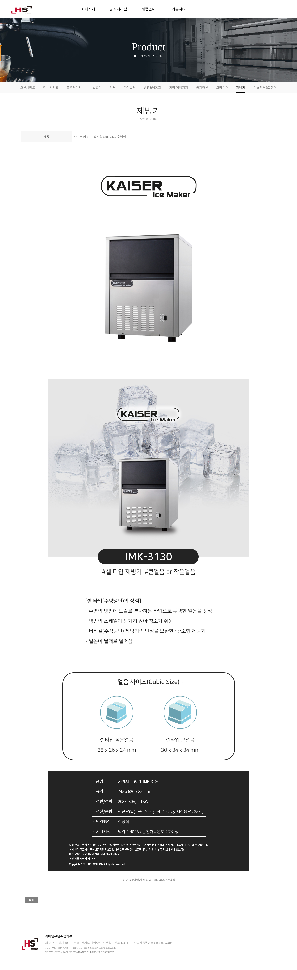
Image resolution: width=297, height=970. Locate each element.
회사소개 (88, 9)
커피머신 (202, 87)
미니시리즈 (50, 87)
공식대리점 (118, 9)
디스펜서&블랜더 (265, 87)
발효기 (97, 87)
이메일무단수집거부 (58, 936)
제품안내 (148, 9)
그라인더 (222, 87)
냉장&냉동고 (152, 87)
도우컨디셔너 (75, 87)
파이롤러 (130, 87)
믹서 (113, 87)
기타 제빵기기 (178, 87)
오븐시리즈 (27, 87)
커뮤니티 (179, 9)
